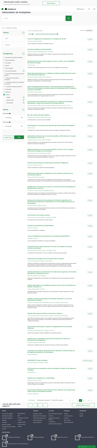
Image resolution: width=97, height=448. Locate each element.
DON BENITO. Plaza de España (37, 360)
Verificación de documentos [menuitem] (39, 418)
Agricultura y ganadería (32, 51)
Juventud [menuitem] (4, 428)
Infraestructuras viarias (46, 117)
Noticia (6, 65)
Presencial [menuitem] (66, 418)
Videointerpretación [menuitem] (68, 422)
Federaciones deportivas (32, 77)
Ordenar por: (83, 30)
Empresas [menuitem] (4, 422)
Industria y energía (46, 105)
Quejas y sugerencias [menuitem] (37, 420)
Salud (40, 77)
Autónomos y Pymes (65, 105)
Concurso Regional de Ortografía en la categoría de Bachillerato (48, 236)
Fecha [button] (5, 110)
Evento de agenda (9, 60)
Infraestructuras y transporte (33, 117)
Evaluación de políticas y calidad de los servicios (14, 83)
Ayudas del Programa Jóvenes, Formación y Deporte (44, 313)
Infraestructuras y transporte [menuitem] (8, 426)
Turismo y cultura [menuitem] (21, 424)
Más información (51, 3)
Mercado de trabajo (40, 177)
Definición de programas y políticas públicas (14, 74)
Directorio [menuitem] (50, 415)
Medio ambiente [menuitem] (21, 413)
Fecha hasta (6, 122)
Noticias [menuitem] (81, 413)
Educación (40, 41)
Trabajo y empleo (31, 177)
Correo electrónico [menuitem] (68, 415)
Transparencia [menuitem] (51, 421)
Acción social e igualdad (44, 190)
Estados (8, 97)
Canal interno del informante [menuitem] (55, 423)
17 (78, 401)
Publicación (7, 89)
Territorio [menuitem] (20, 420)
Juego (33, 65)
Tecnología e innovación (49, 330)
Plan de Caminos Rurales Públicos (38, 115)
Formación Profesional (32, 92)
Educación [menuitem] (4, 420)
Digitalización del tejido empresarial (35, 330)
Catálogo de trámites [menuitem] (38, 413)
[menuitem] (11, 437)
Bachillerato (30, 227)
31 (89, 401)
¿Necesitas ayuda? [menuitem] (37, 422)
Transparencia (35, 393)
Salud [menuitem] (19, 415)
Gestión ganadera (42, 275)
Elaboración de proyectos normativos (11, 78)
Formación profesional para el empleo (35, 261)
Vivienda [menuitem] (19, 426)
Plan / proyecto (8, 68)
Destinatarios (9, 102)
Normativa (7, 63)
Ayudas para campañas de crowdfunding (41, 378)
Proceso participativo (10, 71)
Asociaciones (30, 190)
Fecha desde (6, 113)
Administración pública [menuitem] (7, 415)
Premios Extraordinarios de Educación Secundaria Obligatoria (47, 162)
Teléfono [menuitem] (66, 413)
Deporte (43, 77)
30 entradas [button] (32, 400)
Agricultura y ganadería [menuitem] (7, 418)
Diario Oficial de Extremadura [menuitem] (55, 413)
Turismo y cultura (31, 217)
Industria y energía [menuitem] (6, 424)
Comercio (36, 190)
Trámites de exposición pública (13, 86)
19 (84, 401)
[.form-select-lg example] (13, 38)
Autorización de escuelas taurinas (38, 215)
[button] (81, 9)
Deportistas (48, 77)
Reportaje (7, 92)
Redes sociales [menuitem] (67, 420)
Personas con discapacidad (33, 302)
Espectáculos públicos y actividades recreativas (46, 217)
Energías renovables (36, 105)
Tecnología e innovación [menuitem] (23, 418)
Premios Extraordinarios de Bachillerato (40, 225)
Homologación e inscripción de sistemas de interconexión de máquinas (51, 125)
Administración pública (46, 139)
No (43, 405)
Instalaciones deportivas (32, 342)
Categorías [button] (8, 53)
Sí (32, 405)
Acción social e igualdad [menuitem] (7, 413)
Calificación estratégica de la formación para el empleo (45, 258)
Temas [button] (6, 32)
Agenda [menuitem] (81, 415)
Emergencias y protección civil (34, 139)
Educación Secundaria (32, 41)
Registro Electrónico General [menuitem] (39, 415)
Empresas (29, 65)
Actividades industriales (55, 105)
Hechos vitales (10, 100)
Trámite (7, 94)
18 (81, 401)
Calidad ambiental (31, 372)
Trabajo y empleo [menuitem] (22, 422)
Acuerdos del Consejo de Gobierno (13, 57)
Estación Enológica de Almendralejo (39, 49)
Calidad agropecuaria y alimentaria (45, 51)
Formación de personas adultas (34, 205)
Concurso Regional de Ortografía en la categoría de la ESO (46, 39)
